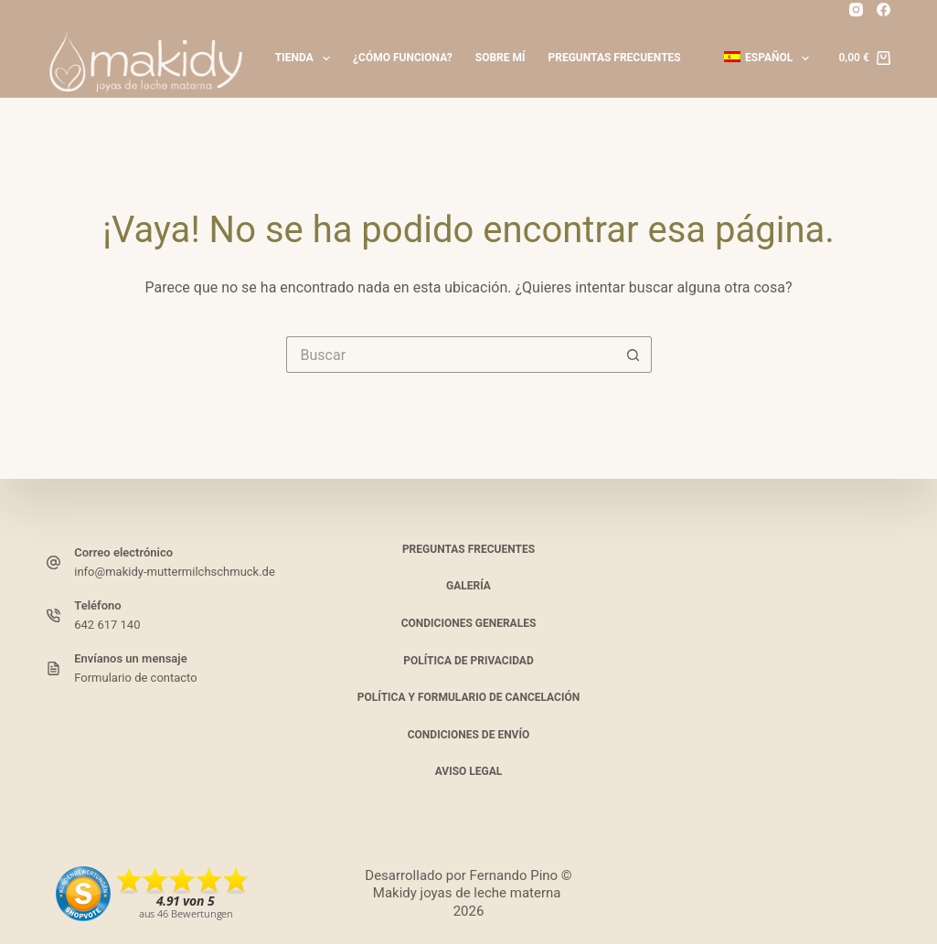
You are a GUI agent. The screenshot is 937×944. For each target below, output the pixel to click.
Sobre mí (500, 57)
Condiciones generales (469, 623)
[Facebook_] (883, 9)
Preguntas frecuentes (614, 57)
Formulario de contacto (135, 677)
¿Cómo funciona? (403, 57)
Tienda (306, 58)
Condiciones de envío (469, 734)
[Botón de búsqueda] (633, 354)
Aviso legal (469, 771)
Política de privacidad (468, 660)
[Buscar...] (450, 354)
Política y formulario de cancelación (468, 697)
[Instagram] (856, 9)
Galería (468, 585)
